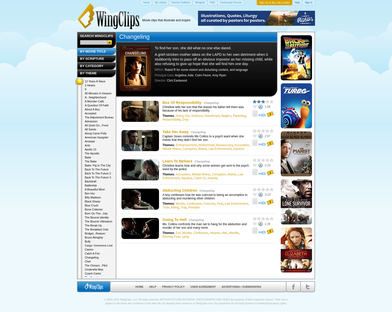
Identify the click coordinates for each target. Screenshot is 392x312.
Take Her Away (175, 132)
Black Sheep (92, 201)
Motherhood (206, 145)
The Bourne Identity (97, 217)
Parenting (239, 116)
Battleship (91, 185)
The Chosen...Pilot (96, 265)
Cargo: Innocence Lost (98, 245)
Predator (194, 207)
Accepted (90, 113)
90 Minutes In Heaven (98, 93)
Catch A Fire (92, 253)
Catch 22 (200, 178)
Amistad (90, 141)
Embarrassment (186, 145)
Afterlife (233, 233)
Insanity (213, 178)
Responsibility (171, 119)
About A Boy (92, 109)
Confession (194, 203)
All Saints (90, 129)
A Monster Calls (94, 101)
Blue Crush (91, 205)
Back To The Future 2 (98, 173)
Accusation (241, 145)
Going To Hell (174, 219)
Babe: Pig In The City (98, 165)
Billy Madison (93, 197)
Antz (87, 145)
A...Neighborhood (95, 97)
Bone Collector (94, 209)
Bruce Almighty (94, 237)
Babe (88, 157)
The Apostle (92, 153)
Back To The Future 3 (98, 177)
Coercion (209, 203)
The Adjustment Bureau (99, 117)
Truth (166, 207)
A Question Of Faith (97, 105)
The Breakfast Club (96, 229)
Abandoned (212, 116)
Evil (178, 233)
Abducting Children (179, 190)
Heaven (215, 233)
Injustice (239, 149)
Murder (180, 203)
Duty (185, 119)
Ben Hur (90, 193)
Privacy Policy (173, 286)
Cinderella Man (94, 269)
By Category (92, 66)
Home (139, 286)
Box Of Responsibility (182, 102)
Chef (87, 261)
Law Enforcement (220, 149)
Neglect (226, 116)
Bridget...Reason (95, 233)
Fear (220, 203)
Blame (202, 149)
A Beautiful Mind (95, 189)
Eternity (167, 236)
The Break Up (93, 225)
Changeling (211, 102)
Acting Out (183, 116)
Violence (197, 116)
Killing (175, 207)
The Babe (91, 161)
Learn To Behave (177, 161)
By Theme (88, 73)
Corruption (189, 149)
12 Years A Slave (95, 81)
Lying (185, 236)
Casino (89, 249)
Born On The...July (96, 213)
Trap (184, 207)
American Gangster (96, 137)
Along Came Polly (95, 133)
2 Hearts (90, 85)
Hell (224, 233)
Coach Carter (93, 273)
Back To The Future (97, 169)
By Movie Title (93, 51)
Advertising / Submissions (241, 286)
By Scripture (92, 59)
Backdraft (90, 181)
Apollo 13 (90, 149)
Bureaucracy (224, 145)
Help (152, 286)
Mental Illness (171, 149)
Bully (88, 241)
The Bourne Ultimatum (98, 221)
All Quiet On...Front (96, 125)
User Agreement (203, 286)
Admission (91, 121)
